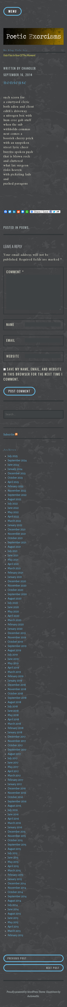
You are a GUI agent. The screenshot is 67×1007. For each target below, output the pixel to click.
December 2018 (17, 684)
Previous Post (33, 958)
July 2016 (13, 810)
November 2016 (17, 792)
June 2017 (13, 762)
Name (10, 324)
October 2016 (15, 797)
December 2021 (17, 529)
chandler (29, 68)
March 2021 (14, 568)
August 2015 (14, 848)
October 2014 (15, 892)
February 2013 (15, 935)
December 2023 (17, 473)
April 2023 (13, 482)
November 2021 (17, 533)
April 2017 (13, 771)
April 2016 (13, 818)
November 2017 (17, 741)
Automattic (33, 996)
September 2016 (17, 801)
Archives (9, 449)
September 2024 (17, 460)
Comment (15, 271)
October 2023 (15, 477)
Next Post (55, 968)
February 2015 (15, 874)
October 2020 (15, 589)
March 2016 (14, 823)
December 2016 (17, 788)
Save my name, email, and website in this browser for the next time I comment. (33, 374)
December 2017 (17, 736)
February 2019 (15, 676)
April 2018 (13, 719)
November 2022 (17, 490)
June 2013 (13, 918)
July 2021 (13, 551)
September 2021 (17, 542)
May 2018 (13, 715)
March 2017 (14, 775)
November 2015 (17, 836)
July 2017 (13, 758)
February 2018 (15, 728)
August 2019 (14, 650)
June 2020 (13, 607)
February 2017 (15, 779)
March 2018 (14, 723)
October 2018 (15, 693)
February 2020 (16, 624)
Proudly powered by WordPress (22, 991)
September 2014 (17, 896)
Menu (12, 11)
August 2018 (14, 702)
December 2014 (17, 883)
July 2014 (13, 905)
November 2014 (17, 887)
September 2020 (17, 594)
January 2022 (15, 525)
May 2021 (13, 559)
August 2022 (14, 499)
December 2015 (17, 831)
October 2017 (15, 745)
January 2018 (15, 732)
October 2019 (15, 641)
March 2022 (14, 520)
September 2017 (17, 749)
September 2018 (17, 697)
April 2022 (13, 516)
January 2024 (15, 469)
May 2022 (13, 512)
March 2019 (14, 671)
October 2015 (15, 840)
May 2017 (13, 766)
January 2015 (15, 879)
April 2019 (13, 667)
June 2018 (13, 710)
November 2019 (17, 637)
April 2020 (13, 615)
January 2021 (15, 577)
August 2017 (14, 754)
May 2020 (13, 611)
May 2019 (13, 663)
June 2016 (13, 814)
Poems (24, 227)
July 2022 (13, 503)
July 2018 (13, 706)
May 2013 (13, 922)
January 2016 (15, 827)
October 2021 (15, 538)
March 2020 (14, 620)
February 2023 (15, 486)
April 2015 (13, 866)
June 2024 (13, 464)
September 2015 (17, 844)
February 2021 (15, 572)
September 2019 (17, 646)
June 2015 (13, 857)
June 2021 (13, 555)
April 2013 (13, 926)
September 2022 (17, 495)
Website (12, 356)
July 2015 (13, 853)
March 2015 (14, 870)
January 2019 (15, 680)
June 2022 (13, 507)
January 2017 (15, 784)
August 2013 (14, 913)
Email (10, 340)
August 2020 (14, 598)
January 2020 (15, 628)
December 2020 (17, 581)
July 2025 (13, 456)
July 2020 (13, 602)
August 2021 (14, 546)
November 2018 (17, 689)
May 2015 (13, 861)
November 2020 (17, 585)
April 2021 (13, 564)
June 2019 (13, 659)
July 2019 (13, 654)
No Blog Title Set (15, 50)
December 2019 (17, 633)
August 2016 (14, 805)
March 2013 (14, 930)
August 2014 (14, 900)
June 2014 (13, 909)
